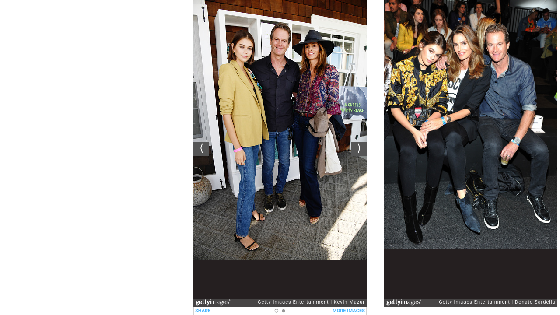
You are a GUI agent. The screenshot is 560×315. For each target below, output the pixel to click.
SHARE (202, 311)
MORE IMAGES (348, 311)
